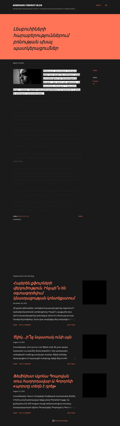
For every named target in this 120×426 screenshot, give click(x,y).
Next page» (71, 325)
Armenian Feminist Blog (27, 5)
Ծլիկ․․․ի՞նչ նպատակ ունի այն (42, 337)
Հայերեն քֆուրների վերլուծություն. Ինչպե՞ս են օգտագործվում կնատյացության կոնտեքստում (44, 290)
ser (94, 84)
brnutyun (95, 81)
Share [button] (95, 70)
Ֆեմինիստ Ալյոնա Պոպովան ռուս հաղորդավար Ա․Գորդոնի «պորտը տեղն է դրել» (42, 381)
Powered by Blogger (60, 421)
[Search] (98, 5)
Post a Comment (25, 325)
